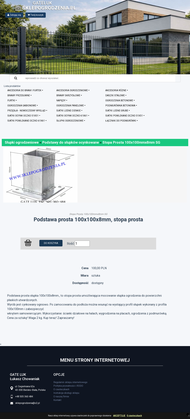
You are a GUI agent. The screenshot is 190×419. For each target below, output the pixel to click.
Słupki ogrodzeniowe (22, 142)
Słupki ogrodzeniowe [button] (69, 120)
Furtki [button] (11, 100)
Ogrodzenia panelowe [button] (70, 105)
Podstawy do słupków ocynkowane (70, 142)
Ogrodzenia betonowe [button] (119, 100)
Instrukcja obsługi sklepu (66, 393)
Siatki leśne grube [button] (116, 110)
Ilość (70, 244)
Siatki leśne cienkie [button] (68, 110)
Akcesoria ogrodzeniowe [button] (72, 90)
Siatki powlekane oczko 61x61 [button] (26, 120)
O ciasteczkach (134, 416)
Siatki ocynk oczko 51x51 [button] (22, 115)
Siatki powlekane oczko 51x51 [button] (124, 115)
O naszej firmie (61, 396)
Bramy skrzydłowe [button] (68, 95)
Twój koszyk (35, 15)
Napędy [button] (60, 100)
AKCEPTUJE (119, 416)
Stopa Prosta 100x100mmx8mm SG (131, 142)
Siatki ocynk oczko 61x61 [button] (71, 115)
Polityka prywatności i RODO (68, 385)
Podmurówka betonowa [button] (120, 105)
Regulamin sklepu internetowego (70, 382)
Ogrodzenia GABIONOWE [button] (21, 105)
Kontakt (57, 400)
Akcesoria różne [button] (115, 90)
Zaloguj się (14, 15)
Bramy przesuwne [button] (18, 95)
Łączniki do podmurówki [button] (120, 120)
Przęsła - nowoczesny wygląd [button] (26, 110)
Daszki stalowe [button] (115, 95)
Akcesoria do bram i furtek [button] (24, 90)
